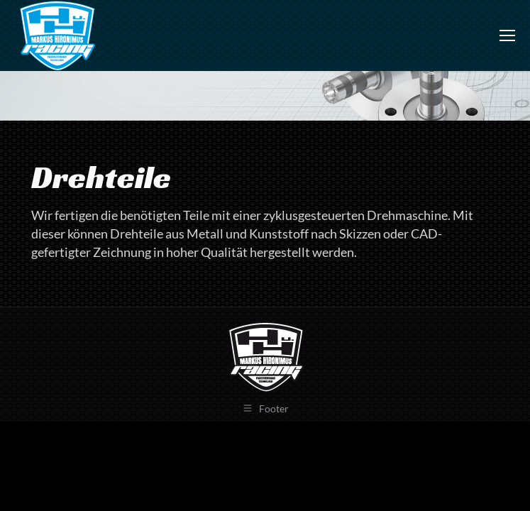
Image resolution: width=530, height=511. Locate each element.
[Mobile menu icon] (507, 35)
